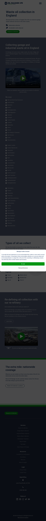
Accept (23, 264)
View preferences (23, 268)
